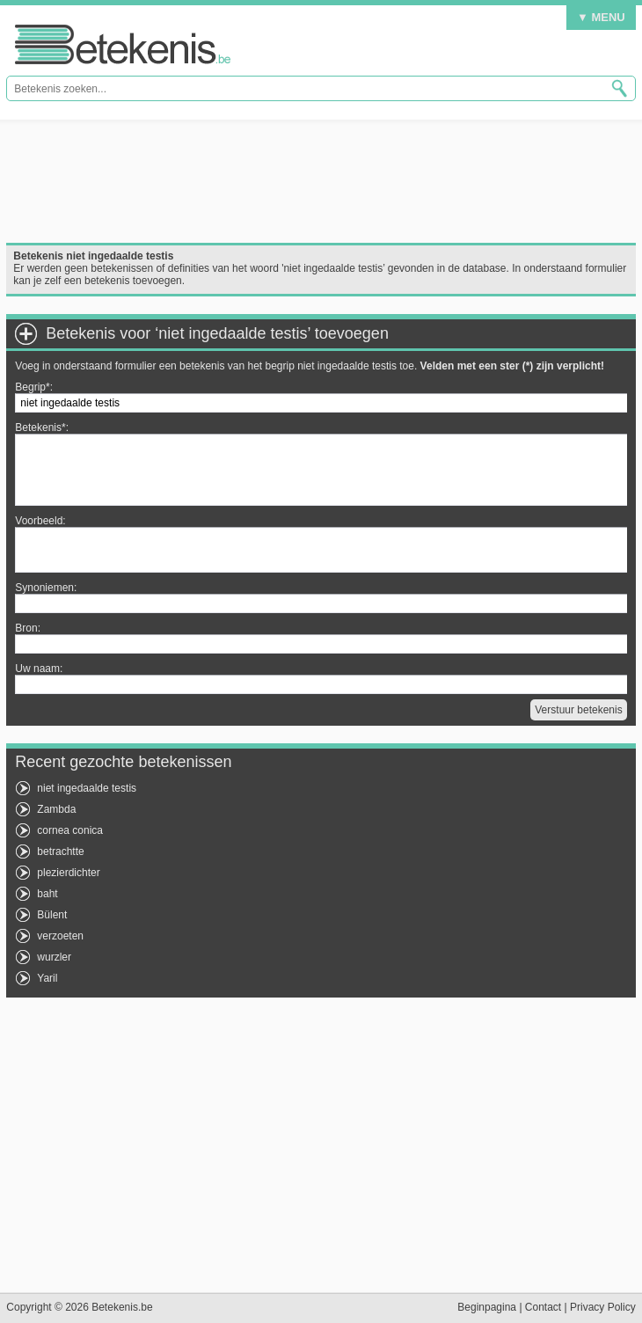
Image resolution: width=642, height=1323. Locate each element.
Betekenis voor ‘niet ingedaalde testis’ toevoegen (217, 333)
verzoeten (60, 936)
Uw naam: (38, 668)
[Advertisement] (320, 181)
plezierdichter (68, 872)
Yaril (47, 978)
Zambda (56, 809)
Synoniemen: (46, 587)
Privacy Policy (603, 1307)
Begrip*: (34, 387)
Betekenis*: (42, 427)
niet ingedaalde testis (86, 788)
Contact (543, 1307)
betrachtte (60, 851)
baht (47, 894)
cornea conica (70, 830)
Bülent (52, 915)
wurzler (54, 957)
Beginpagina (486, 1307)
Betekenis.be (122, 44)
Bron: (27, 628)
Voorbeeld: (40, 521)
